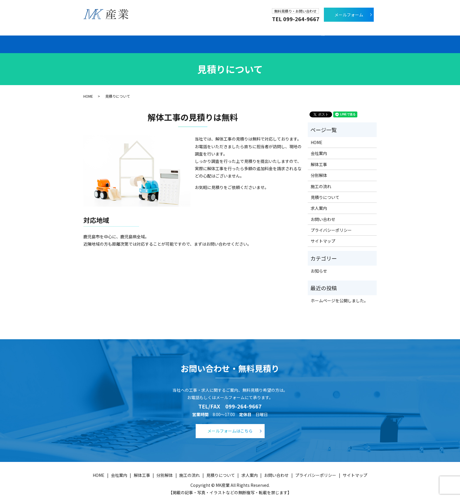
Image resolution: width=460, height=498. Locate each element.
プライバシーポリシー (331, 224)
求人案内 (343, 38)
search (368, 37)
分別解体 (208, 38)
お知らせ (319, 264)
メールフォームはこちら (230, 424)
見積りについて (297, 38)
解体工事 (168, 38)
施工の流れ (249, 38)
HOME (88, 89)
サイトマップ (323, 235)
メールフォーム (348, 15)
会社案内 (129, 38)
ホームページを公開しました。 (339, 294)
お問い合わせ (323, 213)
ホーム (92, 38)
